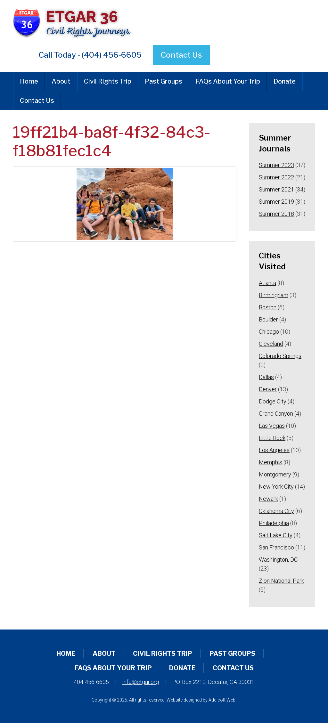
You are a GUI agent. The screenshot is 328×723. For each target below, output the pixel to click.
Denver (268, 389)
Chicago (269, 331)
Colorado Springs (280, 356)
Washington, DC (278, 559)
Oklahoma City (276, 511)
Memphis (270, 462)
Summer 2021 (276, 189)
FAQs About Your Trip (228, 81)
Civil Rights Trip (107, 81)
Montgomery (275, 474)
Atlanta (267, 283)
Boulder (268, 319)
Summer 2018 (276, 213)
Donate (285, 81)
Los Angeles (274, 450)
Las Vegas (272, 425)
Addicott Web (222, 700)
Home (29, 81)
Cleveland (271, 343)
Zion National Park (281, 580)
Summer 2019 (276, 201)
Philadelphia (274, 523)
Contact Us (181, 55)
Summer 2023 (276, 165)
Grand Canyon (276, 413)
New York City (276, 486)
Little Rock (272, 438)
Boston (267, 307)
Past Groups (163, 81)
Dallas (266, 377)
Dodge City (272, 401)
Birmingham (273, 295)
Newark (268, 498)
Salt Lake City (275, 535)
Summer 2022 (276, 177)
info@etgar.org (140, 681)
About (61, 81)
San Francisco (276, 547)
